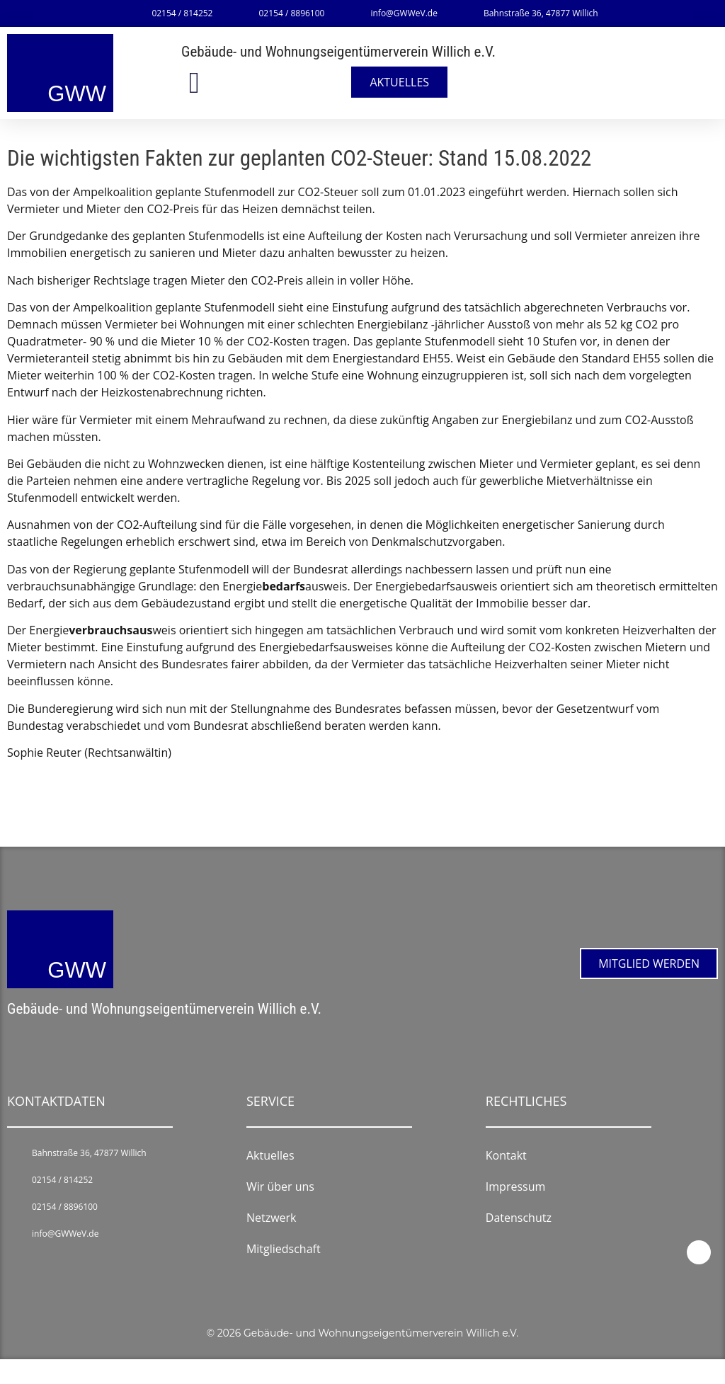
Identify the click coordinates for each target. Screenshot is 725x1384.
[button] (194, 82)
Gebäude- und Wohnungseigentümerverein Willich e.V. (338, 51)
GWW (76, 93)
